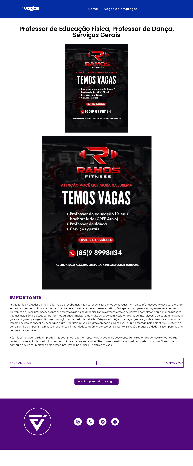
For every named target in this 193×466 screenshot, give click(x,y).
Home (93, 9)
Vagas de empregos (120, 9)
